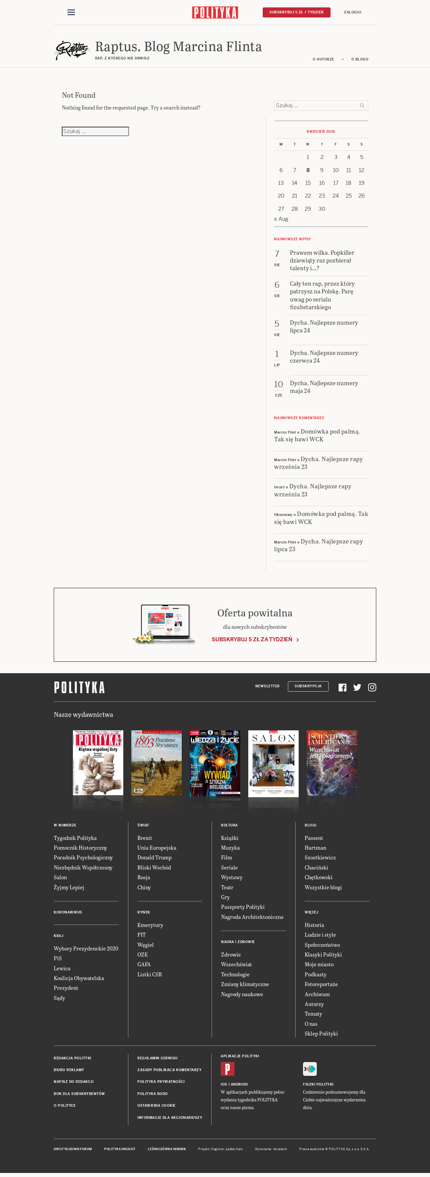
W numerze (65, 827)
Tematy (313, 1015)
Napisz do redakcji (73, 1084)
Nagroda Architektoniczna (252, 919)
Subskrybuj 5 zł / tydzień (296, 12)
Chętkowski (319, 879)
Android (239, 1086)
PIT (141, 936)
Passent (314, 840)
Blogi (310, 827)
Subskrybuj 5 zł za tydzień (252, 641)
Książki (230, 840)
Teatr (227, 889)
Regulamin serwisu (157, 1060)
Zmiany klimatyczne (245, 986)
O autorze (323, 61)
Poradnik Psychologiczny (83, 859)
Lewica (62, 970)
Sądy (59, 1000)
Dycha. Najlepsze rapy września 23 (318, 464)
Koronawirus (68, 914)
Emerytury (150, 927)
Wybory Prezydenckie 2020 (86, 950)
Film (226, 859)
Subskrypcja (308, 688)
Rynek (143, 914)
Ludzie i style (320, 936)
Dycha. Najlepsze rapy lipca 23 (318, 547)
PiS (58, 960)
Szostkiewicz (320, 859)
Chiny (144, 889)
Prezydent (66, 990)
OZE (142, 956)
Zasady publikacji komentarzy (169, 1072)
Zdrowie (231, 956)
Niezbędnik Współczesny (83, 869)
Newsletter (267, 688)
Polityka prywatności (160, 1084)
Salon (60, 879)
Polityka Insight (119, 1151)
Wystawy (232, 879)
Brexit (144, 840)
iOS (224, 1086)
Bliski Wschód (154, 869)
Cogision (217, 1151)
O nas (311, 1025)
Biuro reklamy (69, 1072)
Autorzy (314, 1006)
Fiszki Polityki (318, 1086)
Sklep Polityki (321, 1035)
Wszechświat (236, 966)
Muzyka (230, 849)
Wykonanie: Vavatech (271, 1151)
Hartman (315, 849)
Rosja (143, 879)
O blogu (360, 61)
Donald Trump (154, 859)
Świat (143, 827)
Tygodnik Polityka (75, 840)
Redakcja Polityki (72, 1060)
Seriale (229, 869)
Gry (225, 899)
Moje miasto (319, 966)
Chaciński (316, 869)
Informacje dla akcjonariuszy (169, 1120)
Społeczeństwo (322, 946)
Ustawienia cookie (156, 1107)
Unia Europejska (156, 849)
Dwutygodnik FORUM (73, 1151)
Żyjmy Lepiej (69, 889)
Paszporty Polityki (243, 908)
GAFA (144, 966)
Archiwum (317, 996)
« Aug (281, 221)
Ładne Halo (234, 1151)
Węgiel (145, 946)
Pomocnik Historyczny (80, 849)
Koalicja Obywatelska (79, 980)
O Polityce (65, 1107)
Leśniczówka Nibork (167, 1151)
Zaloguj (352, 12)
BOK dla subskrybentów (79, 1096)
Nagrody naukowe (242, 996)
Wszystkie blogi (323, 889)
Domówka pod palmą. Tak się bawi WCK (317, 437)
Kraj (58, 938)
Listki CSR (149, 976)
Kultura (229, 827)
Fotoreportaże (321, 986)
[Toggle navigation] (71, 12)
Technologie (235, 976)
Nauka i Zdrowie (238, 944)
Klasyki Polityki (323, 956)
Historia (314, 927)
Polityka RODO (152, 1096)
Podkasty (316, 976)
